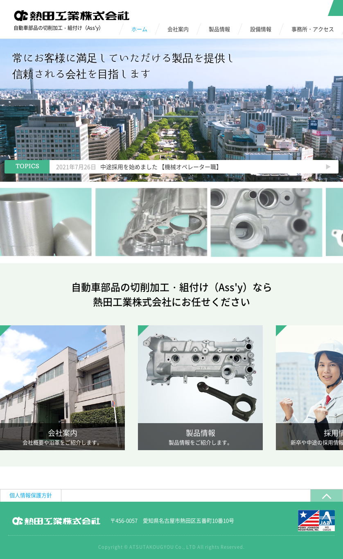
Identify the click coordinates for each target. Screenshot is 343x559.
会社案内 (178, 29)
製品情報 (219, 29)
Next (327, 167)
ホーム (139, 29)
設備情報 (260, 29)
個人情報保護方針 (30, 495)
